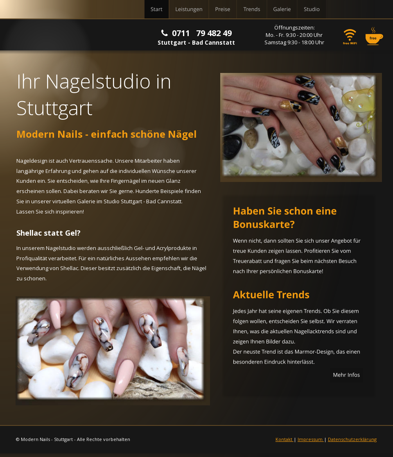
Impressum (311, 439)
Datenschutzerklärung (352, 439)
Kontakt (285, 439)
